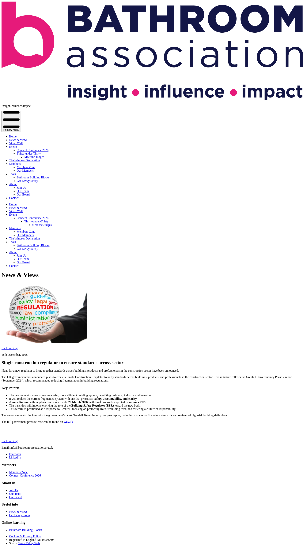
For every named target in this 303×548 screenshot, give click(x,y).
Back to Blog (9, 348)
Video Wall (16, 143)
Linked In (15, 457)
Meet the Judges (34, 157)
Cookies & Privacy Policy (25, 536)
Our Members (25, 170)
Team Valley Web (29, 543)
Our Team (23, 191)
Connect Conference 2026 (32, 150)
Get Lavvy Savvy (27, 180)
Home (13, 136)
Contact (14, 197)
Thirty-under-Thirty (29, 153)
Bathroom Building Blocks (33, 177)
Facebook (15, 454)
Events (13, 146)
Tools (12, 174)
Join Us (21, 187)
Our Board (23, 194)
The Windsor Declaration (24, 160)
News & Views (18, 139)
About (13, 184)
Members (15, 163)
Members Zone (26, 167)
